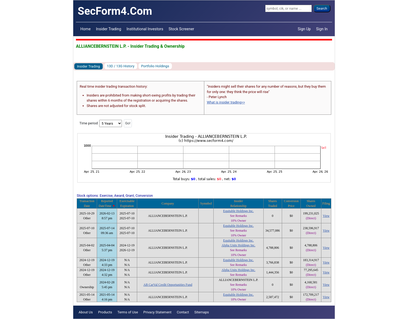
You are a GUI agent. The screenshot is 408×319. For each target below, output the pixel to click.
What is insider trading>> (226, 102)
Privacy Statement (157, 312)
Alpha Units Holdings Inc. (238, 245)
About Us (86, 312)
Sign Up (304, 29)
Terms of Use (127, 312)
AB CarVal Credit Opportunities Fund (167, 285)
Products (105, 312)
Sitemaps (201, 312)
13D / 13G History (120, 66)
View (326, 216)
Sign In (322, 29)
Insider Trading (108, 29)
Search (322, 8)
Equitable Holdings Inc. (238, 211)
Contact (183, 312)
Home (85, 29)
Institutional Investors (144, 29)
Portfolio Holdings (155, 66)
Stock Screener (181, 29)
